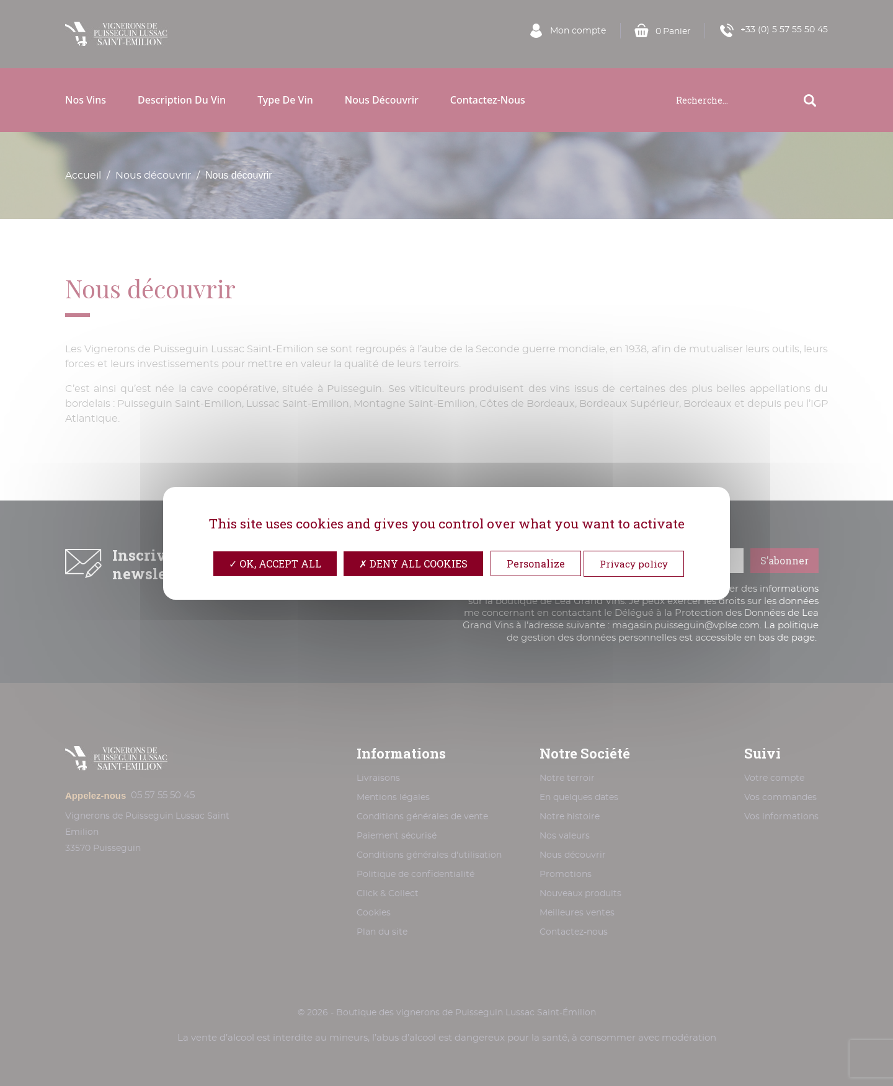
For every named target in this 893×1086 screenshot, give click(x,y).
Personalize (536, 562)
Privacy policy (634, 563)
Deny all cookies (413, 562)
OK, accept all (275, 562)
